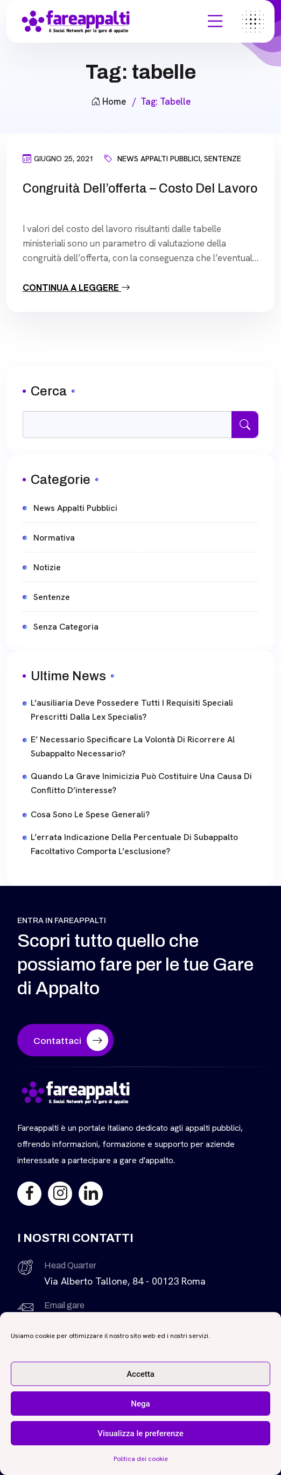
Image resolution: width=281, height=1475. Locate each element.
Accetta (140, 1374)
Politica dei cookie (141, 1458)
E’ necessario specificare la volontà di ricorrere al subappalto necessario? (133, 746)
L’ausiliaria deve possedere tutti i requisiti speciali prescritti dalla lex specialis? (132, 709)
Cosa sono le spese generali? (90, 814)
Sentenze (222, 158)
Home (108, 101)
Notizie (47, 567)
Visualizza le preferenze (140, 1433)
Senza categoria (66, 626)
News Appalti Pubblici (158, 158)
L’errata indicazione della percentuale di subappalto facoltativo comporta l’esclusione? (134, 844)
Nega (140, 1404)
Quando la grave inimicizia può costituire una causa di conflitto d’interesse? (141, 783)
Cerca (49, 391)
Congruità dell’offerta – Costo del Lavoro (140, 188)
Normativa (54, 537)
